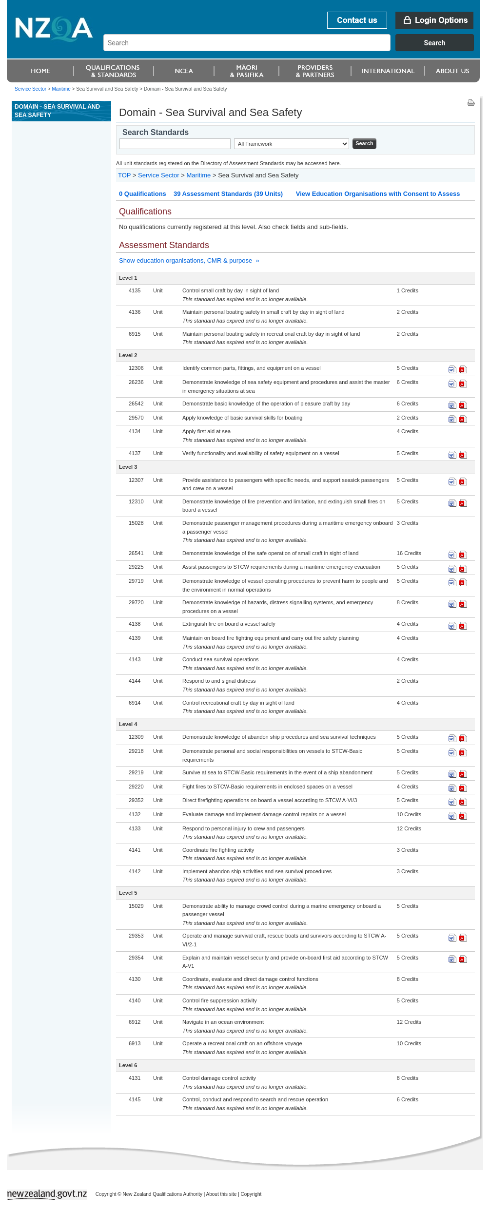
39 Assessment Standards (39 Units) (228, 193)
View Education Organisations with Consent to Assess (378, 193)
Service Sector (30, 89)
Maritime (61, 89)
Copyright (251, 1194)
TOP (124, 175)
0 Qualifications (142, 193)
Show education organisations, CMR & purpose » (189, 260)
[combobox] (293, 48)
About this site (221, 1194)
